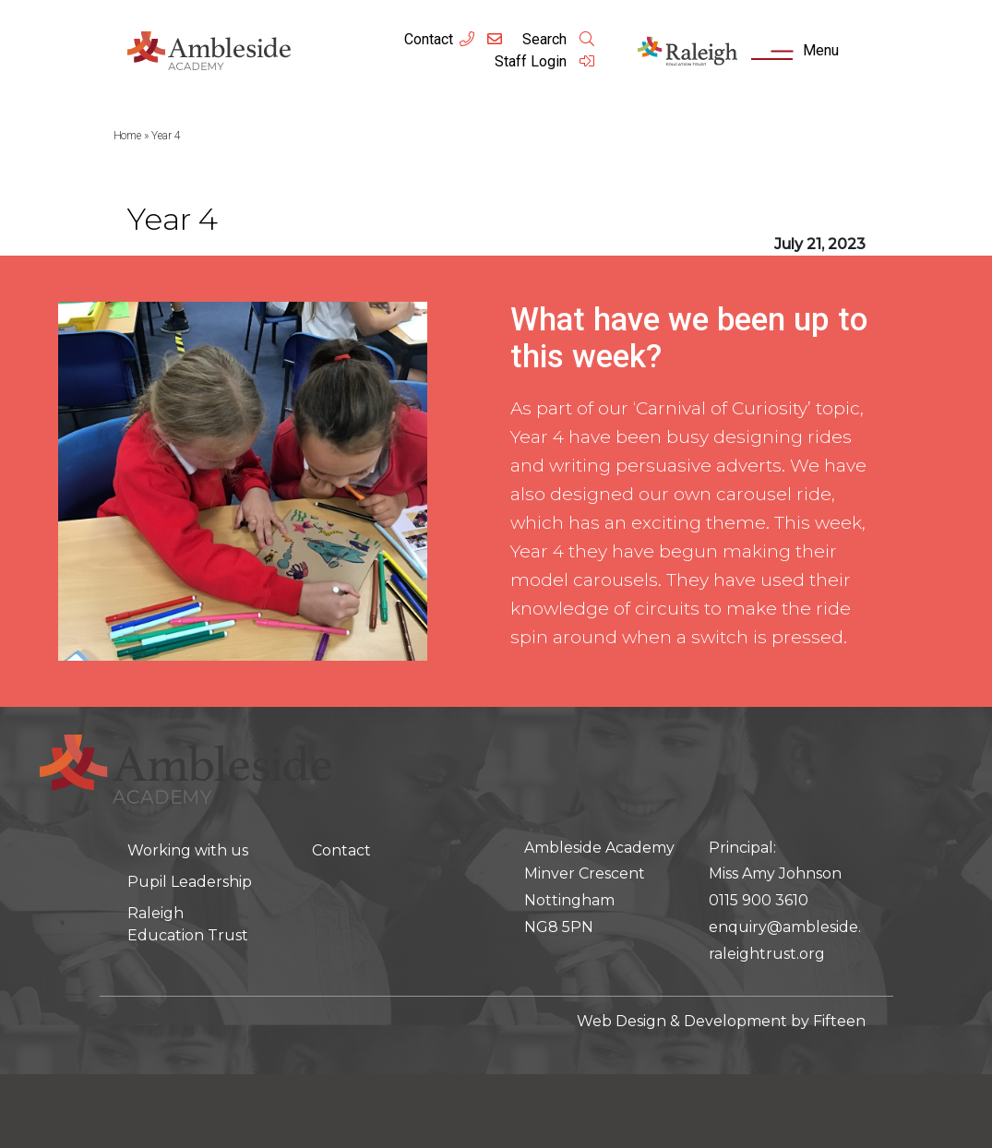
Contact (428, 39)
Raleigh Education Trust (187, 924)
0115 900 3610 (758, 900)
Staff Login (545, 61)
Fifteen (839, 1021)
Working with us (187, 850)
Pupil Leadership (189, 882)
